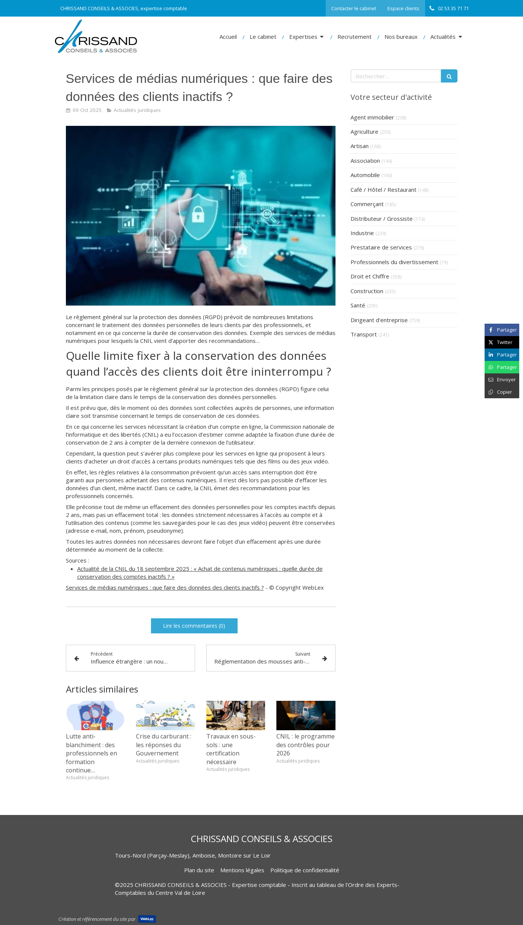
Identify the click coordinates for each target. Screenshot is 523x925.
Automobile (365, 175)
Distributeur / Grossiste (382, 218)
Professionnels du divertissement (394, 262)
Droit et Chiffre (370, 276)
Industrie (362, 233)
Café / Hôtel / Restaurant (383, 189)
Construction (367, 291)
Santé (358, 305)
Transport (364, 334)
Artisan (360, 146)
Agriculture (364, 131)
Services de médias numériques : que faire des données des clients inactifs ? (165, 587)
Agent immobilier (372, 117)
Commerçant (367, 204)
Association (365, 160)
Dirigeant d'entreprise (379, 320)
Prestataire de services (381, 247)
